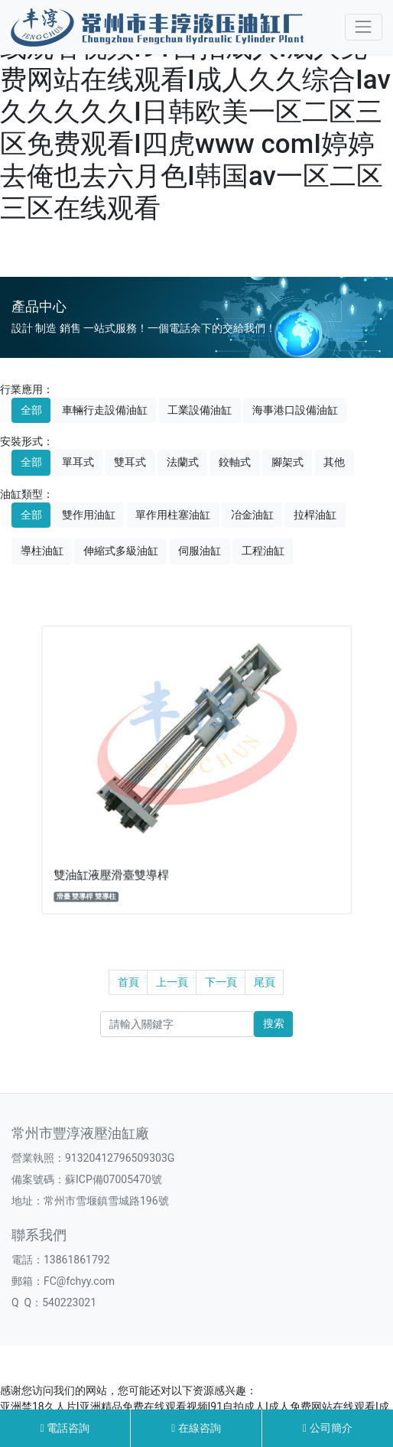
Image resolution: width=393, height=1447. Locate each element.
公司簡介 (327, 1428)
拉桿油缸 (315, 515)
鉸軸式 (235, 462)
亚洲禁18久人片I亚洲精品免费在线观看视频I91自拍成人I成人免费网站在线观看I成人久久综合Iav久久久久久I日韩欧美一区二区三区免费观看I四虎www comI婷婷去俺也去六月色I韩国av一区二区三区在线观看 (195, 112)
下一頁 (221, 982)
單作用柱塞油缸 (172, 515)
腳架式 (287, 462)
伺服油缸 (199, 551)
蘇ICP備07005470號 (113, 1179)
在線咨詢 (196, 1428)
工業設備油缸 (199, 410)
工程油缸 (263, 551)
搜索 (273, 1023)
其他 (334, 462)
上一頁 (172, 982)
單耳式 (78, 462)
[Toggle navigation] (363, 27)
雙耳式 (130, 462)
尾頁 (264, 982)
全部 (31, 410)
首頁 (128, 982)
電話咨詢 (65, 1428)
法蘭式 (183, 462)
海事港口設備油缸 (295, 410)
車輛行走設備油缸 (105, 410)
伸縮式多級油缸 (120, 551)
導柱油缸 (42, 551)
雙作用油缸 (88, 515)
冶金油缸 (252, 515)
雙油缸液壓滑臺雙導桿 (147, 830)
